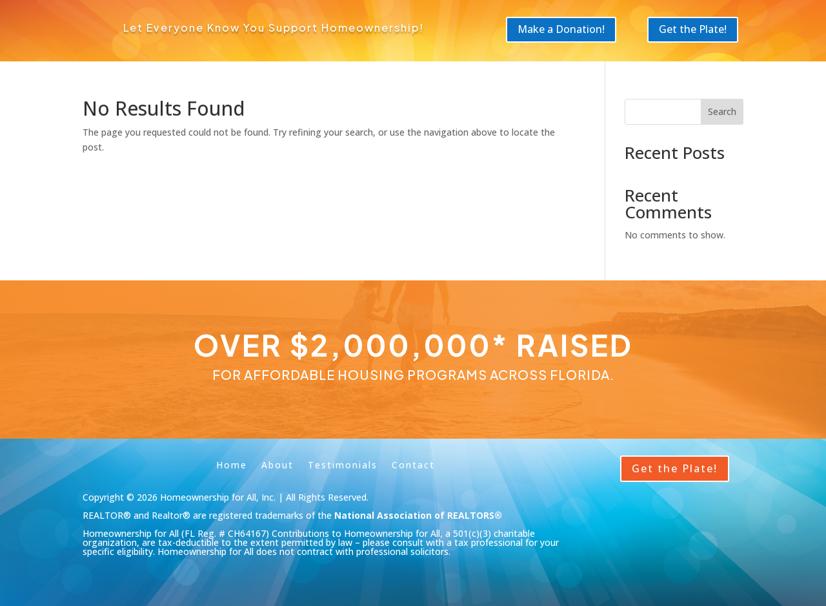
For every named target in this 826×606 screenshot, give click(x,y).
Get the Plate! (693, 29)
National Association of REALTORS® (418, 515)
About (277, 464)
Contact (413, 464)
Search (722, 111)
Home (231, 464)
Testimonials (343, 464)
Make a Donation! (561, 29)
